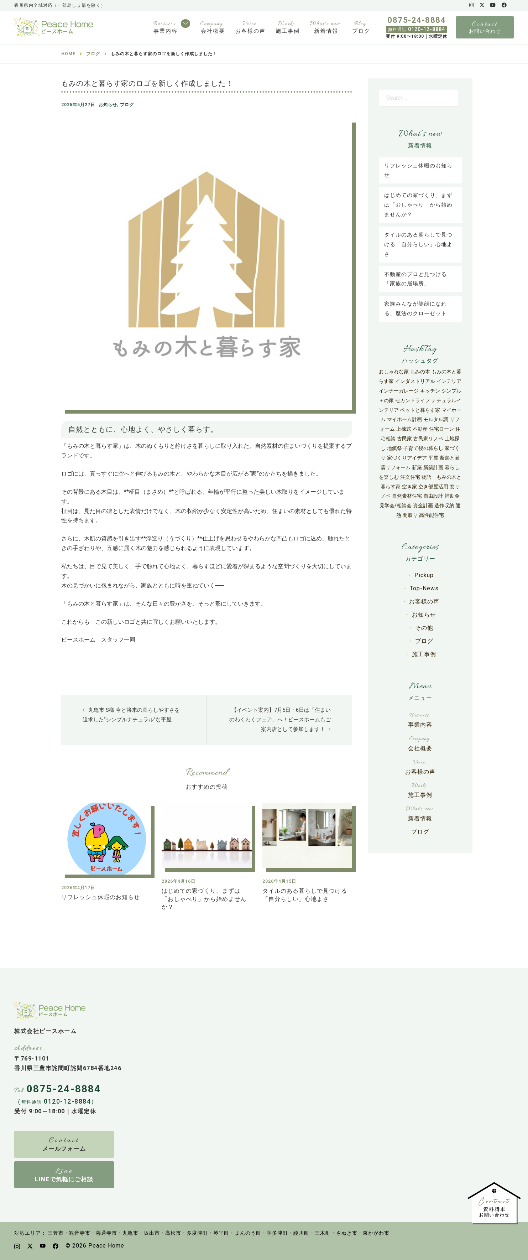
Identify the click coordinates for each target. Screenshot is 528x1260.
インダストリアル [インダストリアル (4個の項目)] (415, 381)
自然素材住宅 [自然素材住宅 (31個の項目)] (407, 496)
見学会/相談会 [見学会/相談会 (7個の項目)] (396, 505)
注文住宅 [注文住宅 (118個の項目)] (410, 477)
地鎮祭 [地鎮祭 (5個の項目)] (394, 448)
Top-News (424, 588)
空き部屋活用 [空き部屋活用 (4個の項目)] (433, 486)
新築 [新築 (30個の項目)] (417, 467)
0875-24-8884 (416, 20)
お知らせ (108, 104)
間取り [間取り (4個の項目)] (410, 515)
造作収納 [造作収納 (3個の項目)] (444, 505)
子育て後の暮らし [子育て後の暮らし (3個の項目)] (423, 448)
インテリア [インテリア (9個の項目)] (448, 381)
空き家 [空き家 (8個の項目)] (409, 486)
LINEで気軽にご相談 (64, 1179)
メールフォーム (64, 1148)
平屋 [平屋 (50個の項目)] (433, 458)
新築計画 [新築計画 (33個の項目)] (433, 467)
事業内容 (165, 31)
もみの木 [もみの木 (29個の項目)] (420, 371)
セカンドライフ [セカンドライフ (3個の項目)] (412, 400)
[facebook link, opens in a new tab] (504, 4)
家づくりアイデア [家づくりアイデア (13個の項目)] (407, 458)
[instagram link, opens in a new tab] (471, 4)
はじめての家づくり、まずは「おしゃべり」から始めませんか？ (204, 898)
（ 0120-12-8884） (56, 1101)
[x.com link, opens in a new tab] (482, 4)
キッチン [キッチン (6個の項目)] (430, 391)
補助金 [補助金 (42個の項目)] (452, 496)
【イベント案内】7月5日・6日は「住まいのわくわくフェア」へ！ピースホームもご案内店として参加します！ (280, 719)
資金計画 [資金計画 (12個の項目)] (423, 505)
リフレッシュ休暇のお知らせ (100, 897)
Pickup (424, 575)
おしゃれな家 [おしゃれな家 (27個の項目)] (394, 371)
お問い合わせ (485, 31)
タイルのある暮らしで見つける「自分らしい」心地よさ (418, 244)
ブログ (361, 31)
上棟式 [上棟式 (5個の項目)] (403, 429)
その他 (424, 627)
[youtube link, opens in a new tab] (493, 4)
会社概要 (213, 31)
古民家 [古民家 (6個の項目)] (404, 438)
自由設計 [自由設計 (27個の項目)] (433, 496)
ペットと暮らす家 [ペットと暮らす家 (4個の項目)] (420, 410)
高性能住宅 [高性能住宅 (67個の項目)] (431, 515)
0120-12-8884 (416, 29)
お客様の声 (250, 31)
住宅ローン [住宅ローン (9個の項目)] (441, 429)
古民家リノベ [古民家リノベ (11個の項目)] (428, 438)
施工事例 (288, 31)
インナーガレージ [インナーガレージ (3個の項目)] (399, 391)
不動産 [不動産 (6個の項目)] (420, 429)
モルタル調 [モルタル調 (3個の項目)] (435, 419)
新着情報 (326, 31)
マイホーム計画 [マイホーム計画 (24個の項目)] (404, 419)
